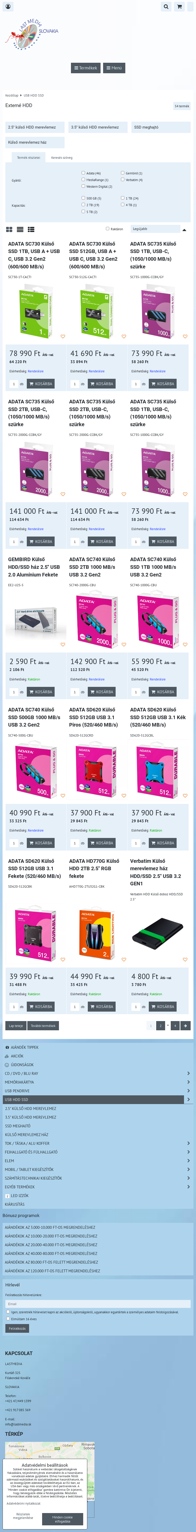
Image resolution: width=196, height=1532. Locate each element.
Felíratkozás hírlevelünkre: (23, 1295)
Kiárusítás (14, 1204)
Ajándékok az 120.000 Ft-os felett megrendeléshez (52, 1270)
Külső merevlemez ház (27, 142)
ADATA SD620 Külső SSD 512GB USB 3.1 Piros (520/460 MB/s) (93, 717)
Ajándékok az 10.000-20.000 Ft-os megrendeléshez (51, 1236)
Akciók (14, 1055)
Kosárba (40, 383)
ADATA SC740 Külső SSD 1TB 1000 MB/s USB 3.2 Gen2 (153, 567)
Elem (99, 1161)
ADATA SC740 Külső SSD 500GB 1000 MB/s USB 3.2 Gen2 (34, 717)
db (16, 384)
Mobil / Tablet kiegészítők (99, 1169)
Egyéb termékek (99, 1187)
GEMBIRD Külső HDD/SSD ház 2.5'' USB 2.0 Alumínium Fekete (34, 567)
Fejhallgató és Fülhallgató (99, 1152)
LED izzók (17, 1195)
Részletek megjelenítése (23, 1516)
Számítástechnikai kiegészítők (99, 1178)
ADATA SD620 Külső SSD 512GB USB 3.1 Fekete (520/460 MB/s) (34, 868)
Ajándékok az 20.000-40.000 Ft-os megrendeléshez (51, 1244)
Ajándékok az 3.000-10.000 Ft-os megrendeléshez (50, 1227)
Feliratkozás (17, 1328)
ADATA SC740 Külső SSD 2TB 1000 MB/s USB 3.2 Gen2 (92, 567)
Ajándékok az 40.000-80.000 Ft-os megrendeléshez (51, 1253)
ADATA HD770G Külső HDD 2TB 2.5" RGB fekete (94, 868)
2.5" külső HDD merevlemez (32, 127)
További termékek (43, 1025)
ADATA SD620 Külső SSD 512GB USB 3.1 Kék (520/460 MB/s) (158, 717)
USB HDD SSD (99, 1099)
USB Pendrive (99, 1091)
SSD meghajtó (146, 127)
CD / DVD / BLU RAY (99, 1073)
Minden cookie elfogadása (62, 1519)
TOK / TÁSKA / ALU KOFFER (99, 1143)
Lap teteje (16, 1025)
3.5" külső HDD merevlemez (95, 127)
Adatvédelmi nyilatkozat (23, 1503)
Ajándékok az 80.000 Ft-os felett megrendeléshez (51, 1262)
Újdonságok (19, 1064)
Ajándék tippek (22, 1047)
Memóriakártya (99, 1082)
